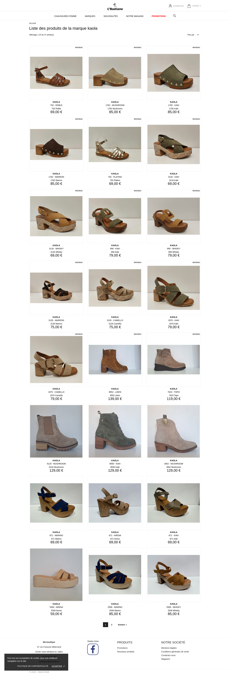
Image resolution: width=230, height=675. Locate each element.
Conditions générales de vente (175, 651)
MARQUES (90, 16)
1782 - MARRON (56, 177)
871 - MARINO (56, 535)
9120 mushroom (56, 467)
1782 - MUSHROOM (115, 105)
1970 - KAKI (173, 320)
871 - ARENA (115, 535)
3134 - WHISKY (56, 248)
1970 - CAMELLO (56, 392)
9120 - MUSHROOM (56, 464)
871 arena (115, 539)
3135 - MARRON (56, 320)
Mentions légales (169, 648)
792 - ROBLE (56, 105)
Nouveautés (111, 16)
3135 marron (56, 324)
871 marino (56, 539)
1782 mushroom (115, 108)
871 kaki (174, 539)
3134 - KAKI (173, 177)
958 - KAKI (115, 248)
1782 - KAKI (173, 105)
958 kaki (115, 252)
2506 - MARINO (115, 607)
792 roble (56, 108)
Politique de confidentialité (32, 666)
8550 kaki (115, 467)
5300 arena (56, 610)
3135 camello (115, 324)
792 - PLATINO (115, 177)
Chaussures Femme (65, 16)
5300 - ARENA (56, 607)
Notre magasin (134, 16)
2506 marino (115, 610)
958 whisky (173, 252)
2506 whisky (174, 610)
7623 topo (173, 395)
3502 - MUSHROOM (173, 464)
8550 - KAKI (115, 464)
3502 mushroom (173, 467)
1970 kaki (173, 324)
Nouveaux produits (125, 651)
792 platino (115, 180)
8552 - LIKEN (115, 392)
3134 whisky (56, 252)
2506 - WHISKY (173, 607)
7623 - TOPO (174, 392)
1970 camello (56, 395)
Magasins (165, 659)
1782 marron (56, 180)
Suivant (123, 625)
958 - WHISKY (173, 248)
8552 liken (115, 395)
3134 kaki (173, 180)
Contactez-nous (168, 655)
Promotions (159, 16)
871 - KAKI (174, 535)
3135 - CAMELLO (115, 320)
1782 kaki (173, 108)
